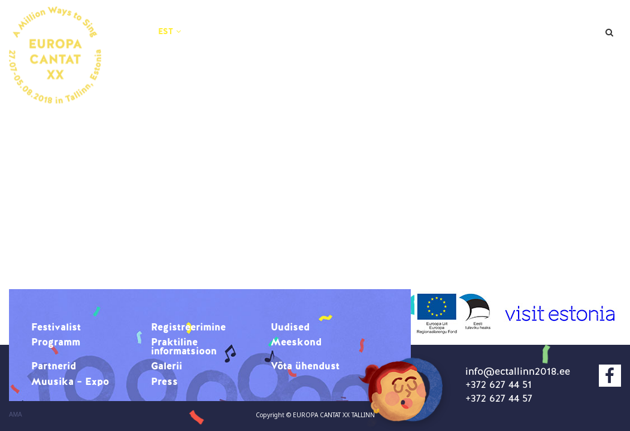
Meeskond (411, 37)
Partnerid (493, 37)
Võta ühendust (259, 52)
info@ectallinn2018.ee (517, 371)
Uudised (439, 21)
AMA (15, 415)
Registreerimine (346, 21)
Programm (517, 21)
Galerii (563, 37)
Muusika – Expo (370, 52)
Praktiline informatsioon (287, 37)
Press (456, 52)
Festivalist (248, 21)
